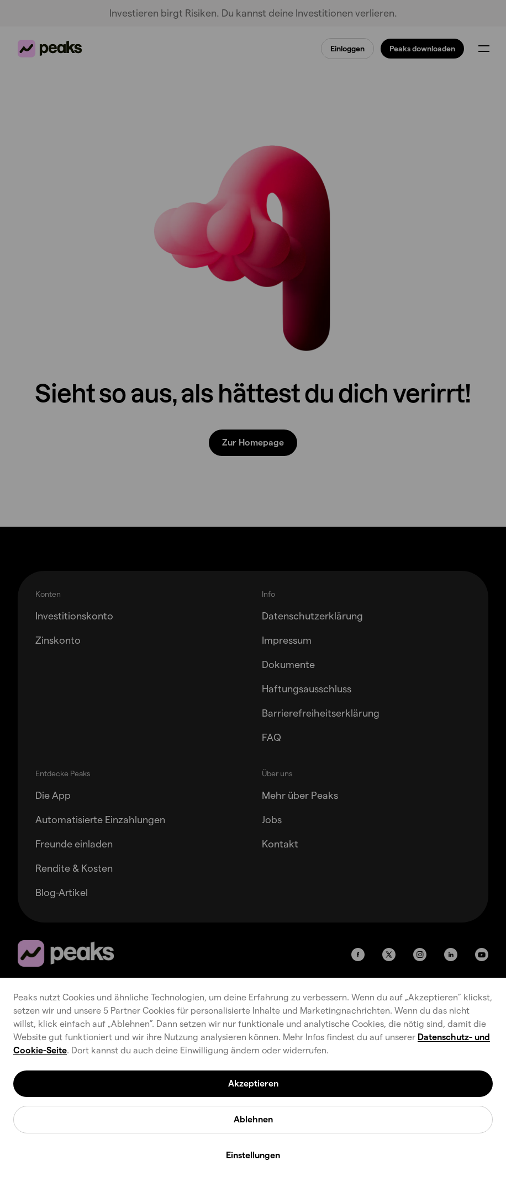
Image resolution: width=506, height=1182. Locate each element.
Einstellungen (253, 1155)
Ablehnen (253, 1119)
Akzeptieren (253, 1083)
